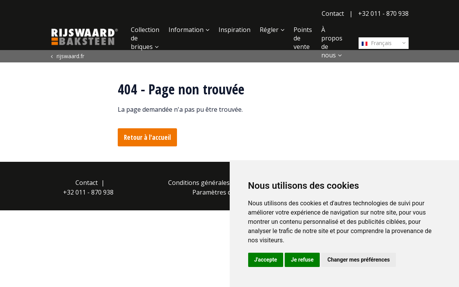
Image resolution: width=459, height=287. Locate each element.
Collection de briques (145, 38)
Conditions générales (199, 182)
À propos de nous (331, 42)
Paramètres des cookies (226, 192)
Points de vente (303, 38)
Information (186, 29)
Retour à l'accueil (147, 137)
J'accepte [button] (265, 260)
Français (377, 43)
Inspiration (234, 29)
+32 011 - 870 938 (383, 13)
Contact (333, 13)
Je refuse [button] (302, 260)
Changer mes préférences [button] (358, 260)
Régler (269, 29)
